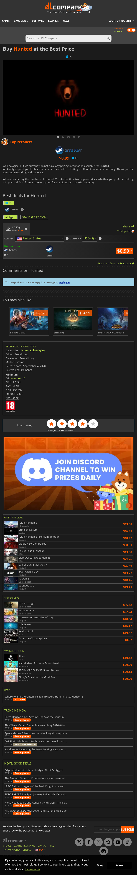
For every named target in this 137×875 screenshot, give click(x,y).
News (66, 20)
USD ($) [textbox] (89, 238)
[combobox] (39, 239)
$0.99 (124, 251)
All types (10, 217)
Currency (75, 238)
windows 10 (18, 393)
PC (8, 203)
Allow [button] (119, 865)
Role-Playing (37, 365)
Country (9, 238)
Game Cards (21, 20)
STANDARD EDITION (34, 217)
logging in (64, 282)
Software (38, 20)
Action (25, 365)
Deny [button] (100, 865)
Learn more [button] (32, 869)
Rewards (53, 20)
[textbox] (29, 239)
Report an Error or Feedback (115, 263)
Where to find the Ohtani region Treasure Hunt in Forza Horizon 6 (44, 711)
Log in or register (120, 20)
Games (6, 20)
